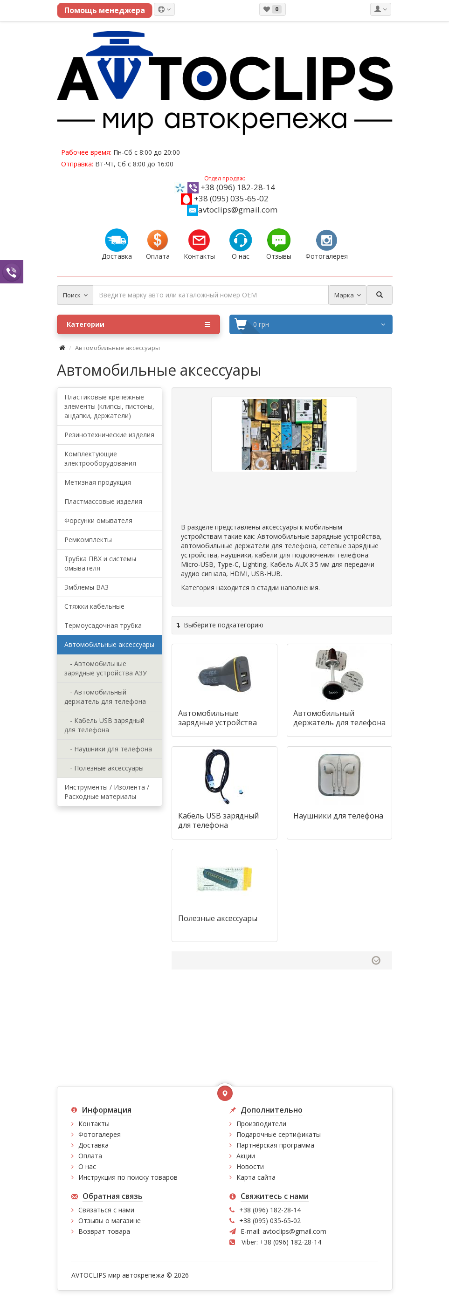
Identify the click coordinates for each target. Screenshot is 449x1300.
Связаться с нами (106, 1209)
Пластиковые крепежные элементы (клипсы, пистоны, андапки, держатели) (109, 406)
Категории (138, 324)
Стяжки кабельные (94, 606)
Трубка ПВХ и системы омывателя (100, 563)
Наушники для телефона (338, 815)
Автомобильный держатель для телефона (339, 717)
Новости (250, 1166)
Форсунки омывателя (98, 520)
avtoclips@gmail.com (232, 209)
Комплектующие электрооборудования (100, 458)
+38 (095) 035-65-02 (231, 198)
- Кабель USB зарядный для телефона (104, 725)
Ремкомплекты (88, 539)
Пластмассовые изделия (103, 501)
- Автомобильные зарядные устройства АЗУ (105, 668)
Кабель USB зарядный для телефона (218, 820)
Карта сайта (256, 1177)
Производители (261, 1123)
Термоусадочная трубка (103, 625)
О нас (87, 1166)
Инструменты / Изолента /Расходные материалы (106, 792)
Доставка (93, 1145)
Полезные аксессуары (217, 918)
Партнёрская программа (275, 1145)
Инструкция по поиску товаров (128, 1177)
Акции (245, 1155)
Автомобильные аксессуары (109, 644)
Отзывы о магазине (109, 1220)
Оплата (90, 1155)
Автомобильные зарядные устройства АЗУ (217, 722)
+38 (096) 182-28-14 (237, 187)
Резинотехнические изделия (109, 434)
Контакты (94, 1123)
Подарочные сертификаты (278, 1134)
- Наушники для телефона (108, 748)
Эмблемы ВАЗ (86, 587)
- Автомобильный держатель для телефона (105, 697)
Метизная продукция (97, 482)
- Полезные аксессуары (104, 767)
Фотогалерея (99, 1134)
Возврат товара (104, 1231)
